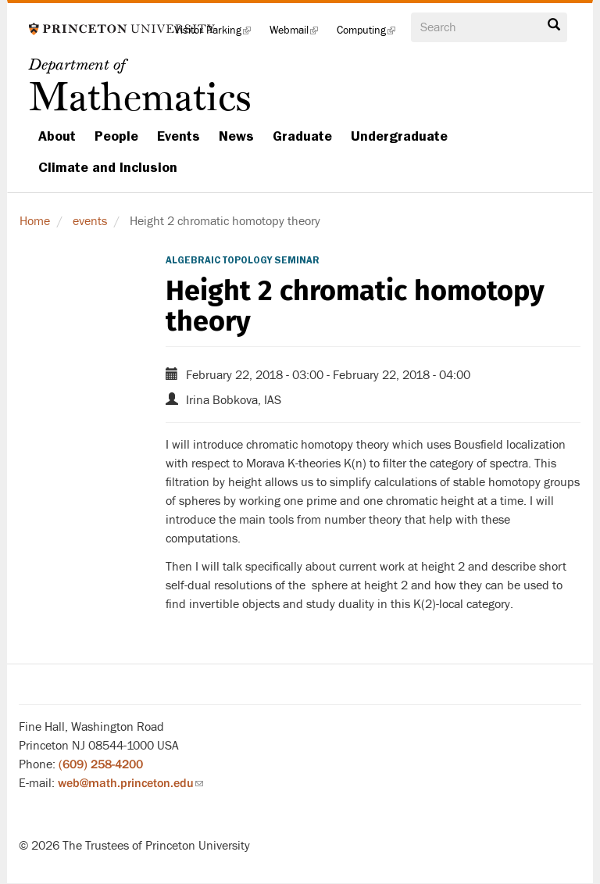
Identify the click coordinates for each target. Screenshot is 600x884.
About (57, 136)
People (116, 136)
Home (35, 221)
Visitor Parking (217, 34)
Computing (371, 34)
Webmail (298, 34)
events (90, 221)
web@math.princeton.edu (130, 783)
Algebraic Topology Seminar (243, 260)
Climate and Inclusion (107, 167)
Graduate (302, 136)
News (236, 136)
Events (178, 136)
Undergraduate (399, 136)
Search (554, 25)
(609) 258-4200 (101, 764)
